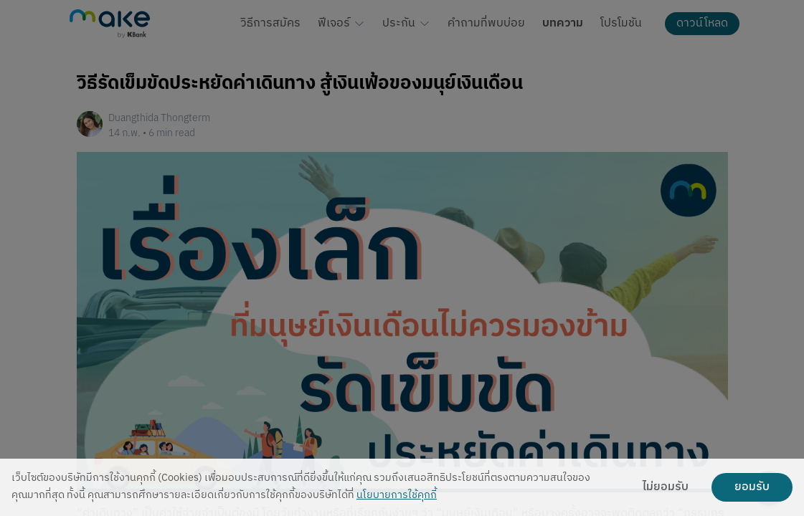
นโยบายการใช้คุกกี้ (396, 495)
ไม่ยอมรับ (666, 487)
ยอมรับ (752, 487)
